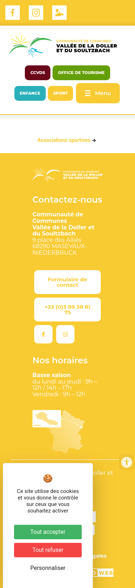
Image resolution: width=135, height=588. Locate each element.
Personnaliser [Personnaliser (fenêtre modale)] (48, 568)
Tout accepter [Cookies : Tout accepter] (48, 531)
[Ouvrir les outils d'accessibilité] (127, 462)
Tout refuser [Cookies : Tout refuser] (47, 549)
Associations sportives (64, 140)
